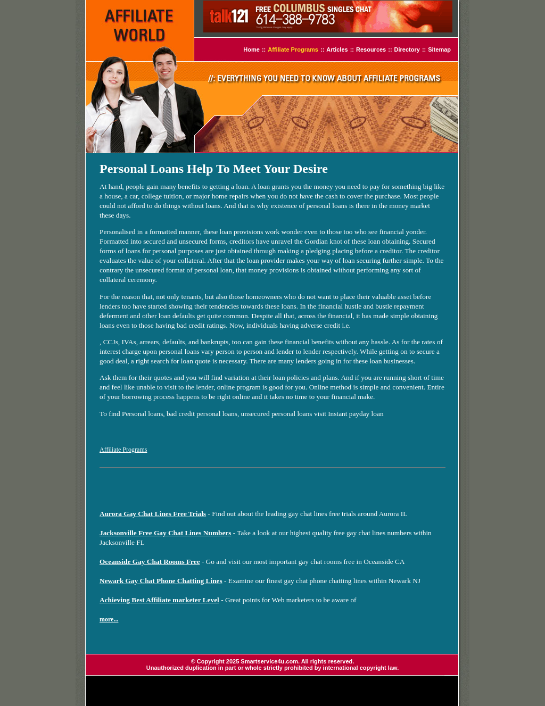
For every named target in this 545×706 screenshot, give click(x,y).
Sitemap (439, 49)
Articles (337, 49)
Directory (407, 49)
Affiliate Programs (293, 49)
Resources (371, 49)
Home (251, 49)
